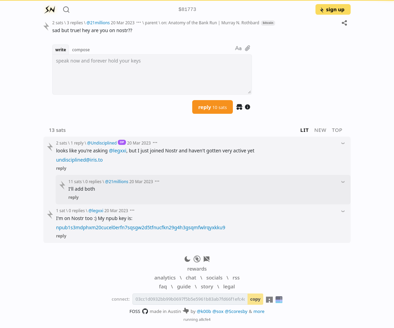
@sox (217, 311)
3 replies (75, 22)
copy (255, 299)
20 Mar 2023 (123, 22)
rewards (197, 268)
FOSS (138, 311)
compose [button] (81, 49)
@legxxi (117, 150)
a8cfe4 (205, 319)
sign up (331, 9)
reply (212, 107)
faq (163, 286)
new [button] (320, 129)
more (259, 311)
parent (151, 22)
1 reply (77, 143)
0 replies (93, 181)
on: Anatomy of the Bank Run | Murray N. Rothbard (210, 22)
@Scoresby (236, 311)
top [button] (337, 129)
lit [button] (304, 129)
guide (184, 286)
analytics (164, 277)
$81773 (187, 9)
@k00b (204, 311)
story (207, 286)
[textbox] (152, 74)
